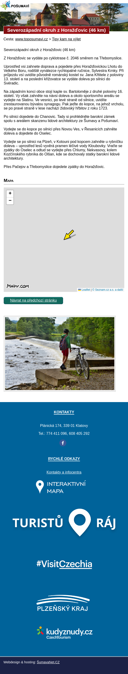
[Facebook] (62, 442)
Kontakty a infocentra (64, 472)
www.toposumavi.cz (31, 39)
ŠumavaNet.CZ (48, 662)
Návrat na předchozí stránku (33, 300)
